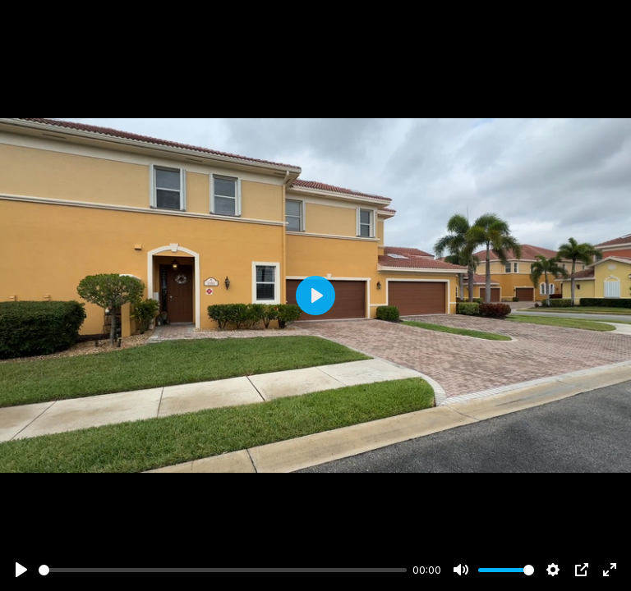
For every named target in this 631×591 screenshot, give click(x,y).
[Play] (21, 570)
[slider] (223, 570)
